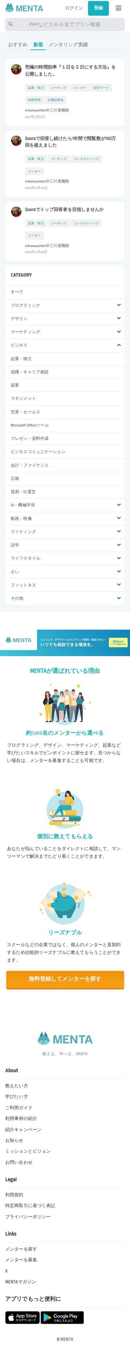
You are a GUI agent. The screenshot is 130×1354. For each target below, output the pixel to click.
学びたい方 (16, 1096)
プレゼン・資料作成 (30, 438)
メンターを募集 (21, 1260)
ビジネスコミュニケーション (38, 452)
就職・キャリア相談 (30, 372)
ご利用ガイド (19, 1107)
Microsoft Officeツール (30, 425)
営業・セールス (25, 412)
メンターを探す (21, 1249)
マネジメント (23, 398)
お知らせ (14, 1140)
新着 (38, 44)
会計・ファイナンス (30, 465)
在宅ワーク (101, 88)
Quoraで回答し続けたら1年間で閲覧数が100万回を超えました (70, 142)
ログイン (74, 8)
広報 (15, 478)
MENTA (67, 1339)
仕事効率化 (56, 100)
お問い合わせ (19, 1162)
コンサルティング (86, 159)
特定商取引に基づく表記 (30, 1205)
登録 (98, 8)
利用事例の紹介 (21, 1118)
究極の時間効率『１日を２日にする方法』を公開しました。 (70, 71)
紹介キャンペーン (23, 1129)
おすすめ (18, 44)
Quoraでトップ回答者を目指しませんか (64, 209)
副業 (15, 385)
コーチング (59, 88)
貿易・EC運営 (23, 492)
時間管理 (34, 100)
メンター (79, 88)
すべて (17, 292)
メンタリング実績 (68, 44)
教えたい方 (16, 1085)
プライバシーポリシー (28, 1216)
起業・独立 (21, 359)
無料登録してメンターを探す (65, 979)
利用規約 (14, 1194)
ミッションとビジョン (28, 1151)
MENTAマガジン (20, 1281)
